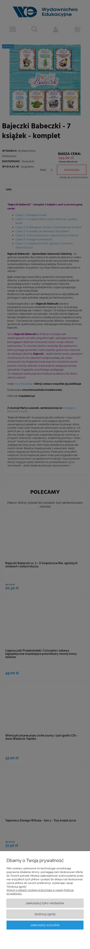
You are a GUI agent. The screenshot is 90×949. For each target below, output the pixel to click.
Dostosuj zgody (45, 914)
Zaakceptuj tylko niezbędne (45, 903)
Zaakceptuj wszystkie (45, 925)
